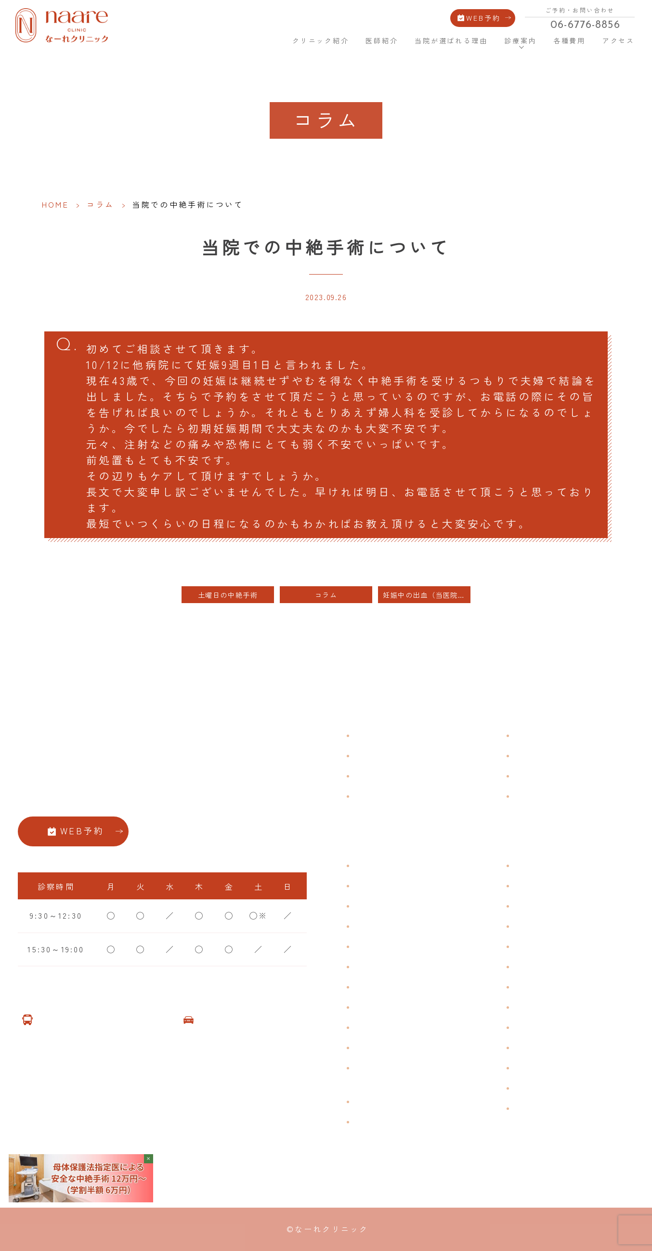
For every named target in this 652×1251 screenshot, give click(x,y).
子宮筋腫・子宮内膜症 (400, 905)
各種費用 (569, 40)
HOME (269, 40)
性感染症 (372, 1047)
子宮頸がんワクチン (555, 905)
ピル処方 (532, 946)
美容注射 (532, 1047)
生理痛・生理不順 (391, 885)
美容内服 (532, 1067)
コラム (101, 204)
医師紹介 (381, 40)
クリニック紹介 (320, 40)
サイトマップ (541, 796)
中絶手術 (532, 1007)
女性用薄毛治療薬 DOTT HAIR (418, 1121)
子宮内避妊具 (541, 986)
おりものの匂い (386, 966)
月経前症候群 (381, 946)
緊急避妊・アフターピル (564, 966)
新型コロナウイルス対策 (564, 775)
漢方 (523, 885)
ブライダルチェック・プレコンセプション (400, 1074)
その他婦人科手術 (551, 1027)
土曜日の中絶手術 (228, 595)
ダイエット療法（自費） (564, 1108)
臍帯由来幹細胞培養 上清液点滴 (420, 1101)
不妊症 (528, 865)
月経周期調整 (381, 926)
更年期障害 (377, 1007)
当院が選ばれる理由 (451, 40)
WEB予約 (483, 17)
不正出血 (372, 865)
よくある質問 (541, 735)
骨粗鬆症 (372, 1027)
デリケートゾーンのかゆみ (409, 986)
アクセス (618, 40)
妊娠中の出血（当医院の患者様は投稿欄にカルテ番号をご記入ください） (426, 595)
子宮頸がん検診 (546, 1087)
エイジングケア (546, 926)
